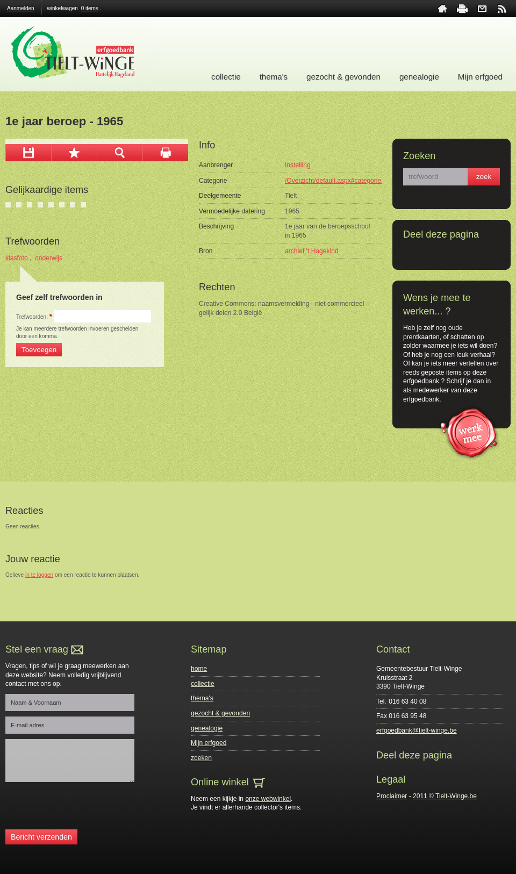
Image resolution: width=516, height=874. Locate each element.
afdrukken (165, 152)
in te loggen (39, 575)
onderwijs (48, 258)
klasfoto (16, 258)
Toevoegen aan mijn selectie (74, 152)
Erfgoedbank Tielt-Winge (79, 54)
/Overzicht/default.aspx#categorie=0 (337, 180)
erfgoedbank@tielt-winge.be (416, 730)
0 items (89, 8)
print (462, 8)
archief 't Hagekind (312, 251)
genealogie (419, 76)
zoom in (119, 152)
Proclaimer (391, 796)
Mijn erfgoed (480, 76)
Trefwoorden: (34, 317)
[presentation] (87, 808)
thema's (274, 76)
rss (502, 8)
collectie (226, 76)
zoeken (201, 758)
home (442, 8)
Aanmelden (20, 8)
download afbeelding (28, 152)
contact (482, 8)
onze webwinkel (268, 799)
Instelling (298, 165)
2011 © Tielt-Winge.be (445, 796)
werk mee (469, 432)
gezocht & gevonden (343, 76)
